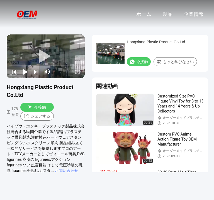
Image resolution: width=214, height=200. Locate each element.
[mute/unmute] (47, 72)
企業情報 (194, 14)
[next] (36, 72)
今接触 (37, 107)
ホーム (143, 14)
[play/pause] (25, 72)
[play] (46, 56)
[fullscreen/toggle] (77, 72)
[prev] (14, 72)
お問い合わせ (66, 170)
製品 (167, 14)
